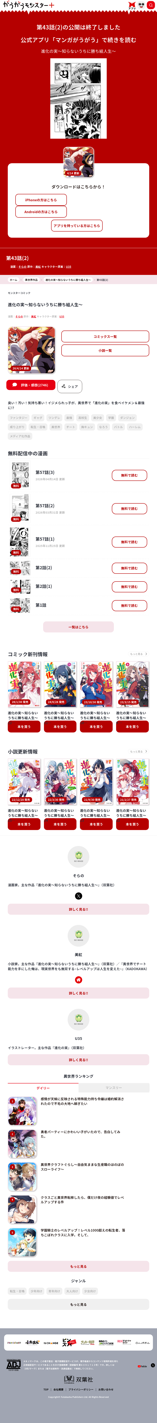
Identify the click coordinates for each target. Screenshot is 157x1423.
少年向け (36, 1291)
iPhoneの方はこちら (41, 199)
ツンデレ (54, 418)
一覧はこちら (78, 626)
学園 (111, 418)
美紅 (38, 267)
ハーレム (135, 427)
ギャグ (38, 418)
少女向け (90, 1291)
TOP (46, 1389)
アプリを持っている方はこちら (77, 225)
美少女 (97, 418)
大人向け (72, 1291)
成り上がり (17, 427)
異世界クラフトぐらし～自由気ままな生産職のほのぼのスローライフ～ (82, 1166)
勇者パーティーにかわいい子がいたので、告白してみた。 (80, 1134)
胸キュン (87, 427)
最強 (69, 418)
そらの (22, 267)
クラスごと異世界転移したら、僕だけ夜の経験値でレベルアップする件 (82, 1199)
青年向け (54, 1291)
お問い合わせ (105, 1389)
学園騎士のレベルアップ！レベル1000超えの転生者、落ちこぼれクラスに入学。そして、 (83, 1232)
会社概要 (59, 1389)
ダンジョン (127, 418)
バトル (118, 427)
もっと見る (78, 1266)
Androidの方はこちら (41, 211)
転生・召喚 (38, 427)
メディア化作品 (20, 436)
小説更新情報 (23, 751)
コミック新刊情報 (28, 654)
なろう (103, 427)
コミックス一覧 (105, 336)
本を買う (24, 726)
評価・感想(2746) (34, 384)
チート (70, 427)
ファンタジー (18, 418)
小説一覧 (105, 350)
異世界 (56, 427)
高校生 (82, 418)
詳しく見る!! (78, 909)
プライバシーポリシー (81, 1389)
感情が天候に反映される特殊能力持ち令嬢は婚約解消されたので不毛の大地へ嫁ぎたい (82, 1101)
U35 (68, 267)
